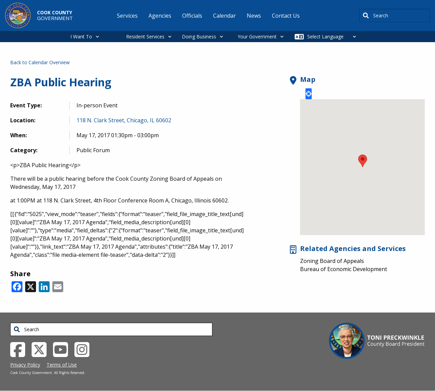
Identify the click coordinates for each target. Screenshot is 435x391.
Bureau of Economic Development (343, 269)
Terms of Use (62, 364)
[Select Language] (333, 36)
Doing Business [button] (199, 36)
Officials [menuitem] (192, 15)
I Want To (81, 36)
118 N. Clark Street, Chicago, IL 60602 (123, 120)
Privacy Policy (25, 364)
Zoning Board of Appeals (332, 261)
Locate (309, 93)
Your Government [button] (257, 36)
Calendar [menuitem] (224, 15)
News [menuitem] (254, 15)
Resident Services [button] (145, 36)
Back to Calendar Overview (40, 62)
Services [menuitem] (127, 15)
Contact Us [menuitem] (286, 15)
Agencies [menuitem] (160, 15)
